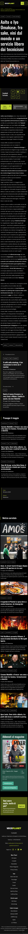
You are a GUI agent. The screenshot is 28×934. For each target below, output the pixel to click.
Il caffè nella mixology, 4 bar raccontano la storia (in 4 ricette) (13, 364)
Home (2, 8)
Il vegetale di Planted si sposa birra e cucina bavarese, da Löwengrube (14, 602)
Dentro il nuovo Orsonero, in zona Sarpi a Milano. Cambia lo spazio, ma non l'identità (14, 396)
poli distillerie (8, 632)
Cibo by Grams (8, 8)
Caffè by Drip (14, 894)
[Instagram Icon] (13, 849)
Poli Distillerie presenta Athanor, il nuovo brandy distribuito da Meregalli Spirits (14, 638)
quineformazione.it (14, 845)
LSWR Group (14, 916)
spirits (2, 632)
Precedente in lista (9, 354)
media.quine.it (11, 843)
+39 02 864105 (16, 839)
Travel (14, 882)
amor (9, 562)
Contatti (14, 861)
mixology (5, 358)
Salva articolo (7, 107)
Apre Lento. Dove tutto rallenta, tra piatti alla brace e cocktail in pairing (14, 448)
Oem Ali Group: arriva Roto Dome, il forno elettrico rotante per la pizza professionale (13, 467)
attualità (2, 16)
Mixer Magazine (14, 866)
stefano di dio (14, 443)
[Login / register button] (22, 3)
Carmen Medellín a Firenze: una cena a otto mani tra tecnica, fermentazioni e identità (14, 428)
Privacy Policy (14, 869)
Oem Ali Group (11, 461)
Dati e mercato (14, 876)
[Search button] (26, 3)
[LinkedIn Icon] (18, 849)
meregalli (15, 632)
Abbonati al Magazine (10, 787)
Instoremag (14, 904)
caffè (10, 358)
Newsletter (14, 863)
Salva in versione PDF (20, 107)
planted (9, 597)
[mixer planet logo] (14, 828)
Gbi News (14, 901)
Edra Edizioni (14, 911)
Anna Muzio (10, 606)
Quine (14, 919)
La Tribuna (14, 922)
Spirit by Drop (14, 891)
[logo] (10, 3)
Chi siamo (14, 858)
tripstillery (16, 358)
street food (3, 562)
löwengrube (3, 597)
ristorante (8, 16)
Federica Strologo (16, 16)
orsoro (5, 390)
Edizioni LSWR (14, 914)
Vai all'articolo (8, 783)
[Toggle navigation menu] (2, 3)
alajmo (13, 562)
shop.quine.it (19, 843)
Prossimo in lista (8, 386)
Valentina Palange (15, 401)
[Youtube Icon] (21, 849)
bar (16, 423)
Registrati (21, 806)
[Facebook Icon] (15, 849)
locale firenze (4, 423)
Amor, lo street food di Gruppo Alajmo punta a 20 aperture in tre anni (14, 566)
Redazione (13, 369)
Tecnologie (14, 879)
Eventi (14, 885)
